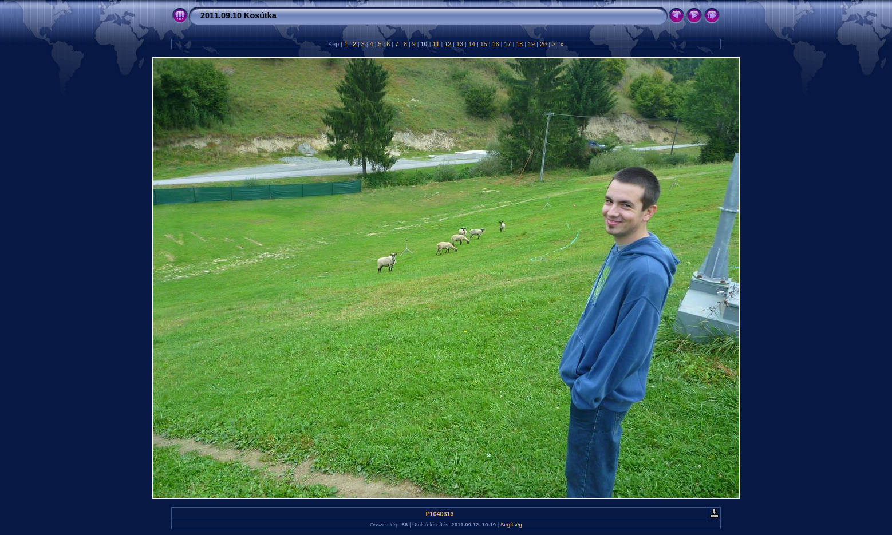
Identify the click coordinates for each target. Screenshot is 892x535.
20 (543, 44)
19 (531, 44)
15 (484, 44)
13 (460, 44)
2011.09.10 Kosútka (238, 15)
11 (436, 44)
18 (519, 44)
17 (507, 44)
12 (448, 44)
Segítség (511, 524)
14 (472, 44)
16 (496, 44)
